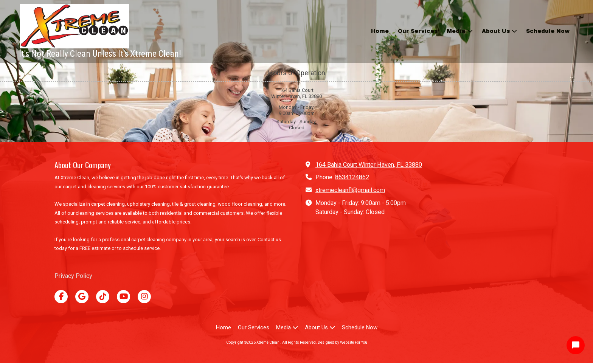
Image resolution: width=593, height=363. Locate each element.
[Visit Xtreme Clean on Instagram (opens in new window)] (144, 296)
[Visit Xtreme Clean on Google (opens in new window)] (81, 296)
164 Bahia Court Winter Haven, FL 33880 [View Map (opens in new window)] (368, 164)
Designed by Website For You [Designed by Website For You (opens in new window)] (342, 342)
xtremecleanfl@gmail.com (350, 190)
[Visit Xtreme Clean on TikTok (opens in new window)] (102, 296)
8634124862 (352, 177)
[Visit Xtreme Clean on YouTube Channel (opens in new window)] (123, 296)
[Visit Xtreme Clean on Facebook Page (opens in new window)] (61, 296)
